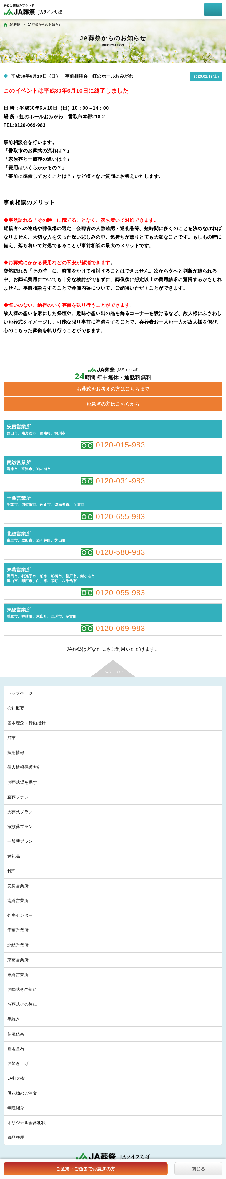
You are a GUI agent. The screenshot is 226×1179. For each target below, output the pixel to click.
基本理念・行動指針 (26, 723)
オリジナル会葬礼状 (26, 1122)
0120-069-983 (120, 628)
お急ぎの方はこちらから (112, 403)
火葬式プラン (20, 811)
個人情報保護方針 (24, 767)
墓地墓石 (15, 1048)
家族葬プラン (20, 826)
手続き (13, 1019)
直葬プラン (18, 797)
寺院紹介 (15, 1108)
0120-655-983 (120, 516)
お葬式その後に (22, 1004)
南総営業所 (18, 900)
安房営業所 (18, 885)
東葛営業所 (18, 959)
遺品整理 (15, 1137)
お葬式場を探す (22, 782)
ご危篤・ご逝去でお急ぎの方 (85, 1168)
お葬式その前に (22, 989)
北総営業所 (18, 945)
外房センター (20, 915)
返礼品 (13, 856)
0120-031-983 (120, 480)
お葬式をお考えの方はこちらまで (113, 388)
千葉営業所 (18, 930)
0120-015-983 (120, 444)
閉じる (198, 1168)
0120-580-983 (120, 552)
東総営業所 (18, 974)
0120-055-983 (120, 592)
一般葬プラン (20, 841)
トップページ (20, 693)
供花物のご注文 (22, 1093)
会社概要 (15, 708)
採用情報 (15, 752)
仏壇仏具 (15, 1034)
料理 (11, 871)
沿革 (11, 737)
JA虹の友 (16, 1078)
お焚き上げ (18, 1063)
